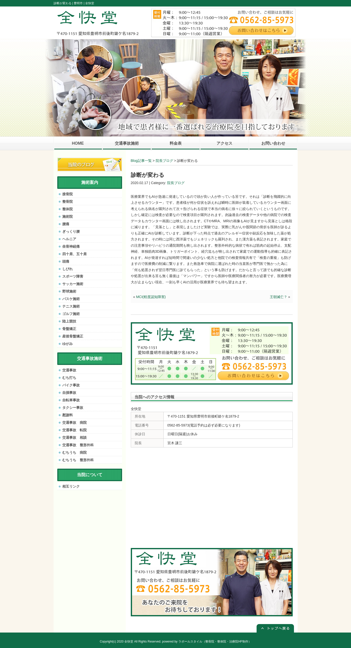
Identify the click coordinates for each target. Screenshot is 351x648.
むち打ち (69, 378)
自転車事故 (71, 400)
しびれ (67, 269)
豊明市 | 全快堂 (84, 3)
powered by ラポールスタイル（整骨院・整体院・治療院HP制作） (206, 641)
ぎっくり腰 (71, 231)
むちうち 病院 (74, 452)
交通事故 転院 (74, 430)
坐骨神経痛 (71, 246)
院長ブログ (164, 161)
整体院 (67, 209)
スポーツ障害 (72, 276)
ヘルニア (69, 239)
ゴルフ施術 (71, 314)
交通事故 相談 (74, 437)
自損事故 (69, 393)
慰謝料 (67, 415)
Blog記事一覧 (141, 161)
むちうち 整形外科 (78, 460)
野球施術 (69, 291)
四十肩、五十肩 (74, 254)
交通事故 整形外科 (78, 445)
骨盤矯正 (69, 329)
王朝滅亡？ (278, 297)
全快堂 (128, 641)
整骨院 (67, 202)
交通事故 (69, 370)
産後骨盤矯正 (72, 336)
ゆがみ (67, 344)
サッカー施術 (72, 284)
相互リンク (71, 486)
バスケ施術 (71, 299)
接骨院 (67, 194)
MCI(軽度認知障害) (151, 297)
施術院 (67, 216)
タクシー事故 (72, 408)
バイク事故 (71, 385)
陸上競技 (69, 321)
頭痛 (65, 261)
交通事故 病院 (74, 423)
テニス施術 (71, 306)
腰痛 (65, 224)
